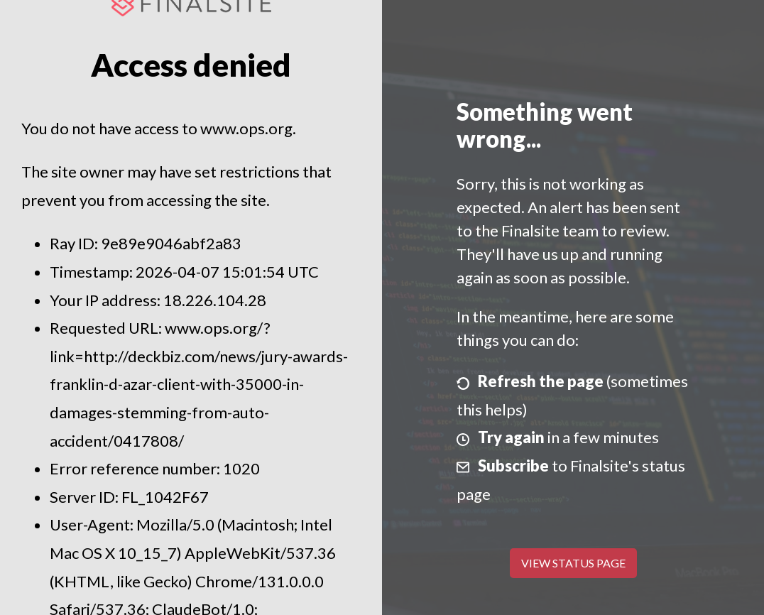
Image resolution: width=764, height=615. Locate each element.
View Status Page (573, 563)
